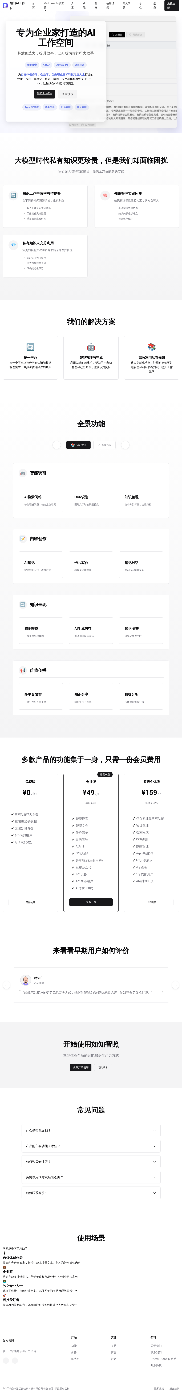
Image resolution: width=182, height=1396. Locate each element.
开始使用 (30, 902)
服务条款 (174, 1388)
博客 (113, 1352)
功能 (74, 1345)
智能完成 (104, 445)
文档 (113, 1345)
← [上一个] (56, 445)
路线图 (75, 1359)
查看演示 (67, 94)
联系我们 (156, 1352)
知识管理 (78, 445)
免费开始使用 (44, 93)
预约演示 (103, 1067)
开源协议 (156, 1365)
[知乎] (15, 1361)
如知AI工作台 (14, 5)
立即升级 (91, 902)
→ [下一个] (125, 445)
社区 (113, 1359)
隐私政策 (159, 1388)
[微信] (6, 1361)
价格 (74, 1352)
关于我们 (156, 1345)
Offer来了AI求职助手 (163, 1359)
